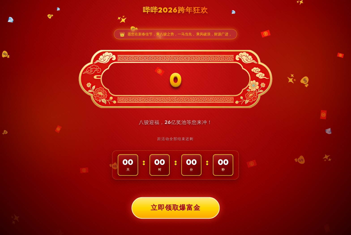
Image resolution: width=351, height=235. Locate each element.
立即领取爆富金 (175, 208)
